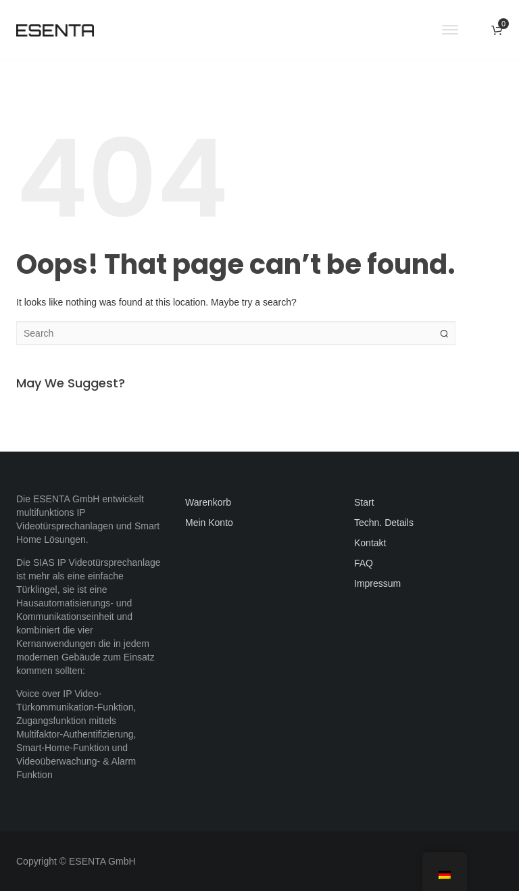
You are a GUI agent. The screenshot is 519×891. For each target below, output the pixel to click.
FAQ (363, 563)
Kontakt (370, 542)
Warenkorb (208, 502)
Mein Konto (209, 522)
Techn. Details (384, 522)
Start (364, 502)
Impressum (377, 583)
